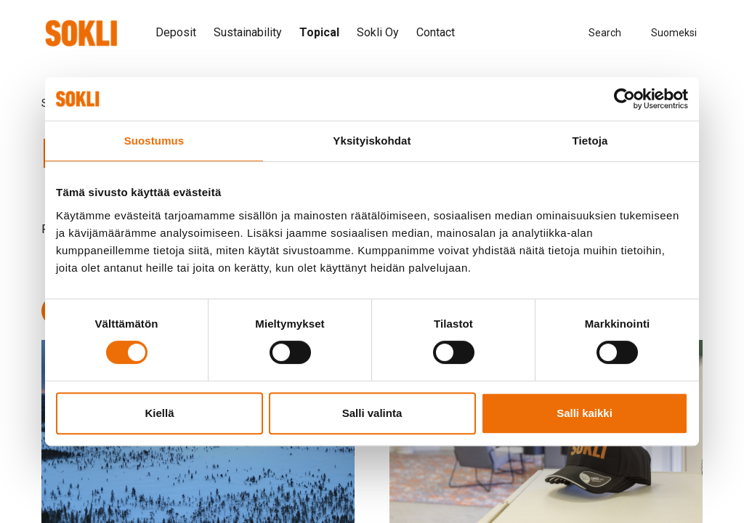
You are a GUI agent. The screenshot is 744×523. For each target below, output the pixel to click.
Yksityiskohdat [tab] (372, 140)
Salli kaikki (584, 413)
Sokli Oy (378, 32)
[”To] (81, 33)
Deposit (175, 32)
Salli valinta (372, 413)
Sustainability (248, 32)
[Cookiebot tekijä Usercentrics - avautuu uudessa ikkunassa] (624, 99)
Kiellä (159, 413)
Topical (319, 32)
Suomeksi (674, 32)
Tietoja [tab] (590, 140)
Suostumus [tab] (154, 140)
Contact (435, 32)
